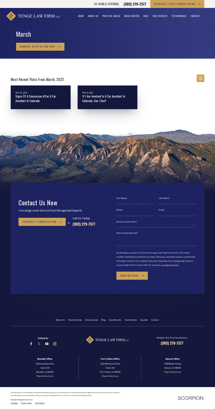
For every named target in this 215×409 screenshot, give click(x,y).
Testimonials (131, 319)
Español (144, 319)
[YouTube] (46, 343)
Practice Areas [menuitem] (111, 16)
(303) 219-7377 (135, 4)
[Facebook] (31, 343)
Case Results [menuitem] (160, 16)
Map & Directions (45, 376)
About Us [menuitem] (93, 16)
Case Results (115, 319)
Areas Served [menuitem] (131, 16)
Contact (155, 319)
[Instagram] (54, 343)
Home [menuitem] (81, 16)
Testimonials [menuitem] (179, 16)
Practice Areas (75, 319)
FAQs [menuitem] (145, 16)
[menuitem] (14, 403)
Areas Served (91, 319)
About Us (60, 319)
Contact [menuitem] (195, 16)
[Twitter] (39, 343)
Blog (103, 319)
